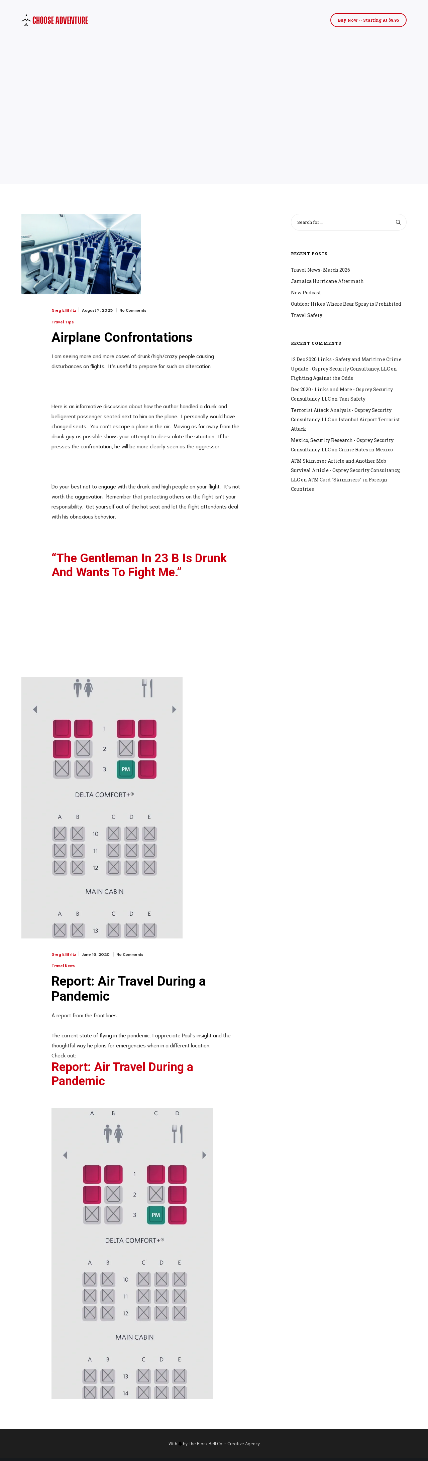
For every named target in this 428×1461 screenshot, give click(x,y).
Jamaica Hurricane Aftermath (327, 281)
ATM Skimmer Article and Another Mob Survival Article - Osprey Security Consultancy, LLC (345, 470)
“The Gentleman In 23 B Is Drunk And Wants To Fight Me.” (139, 567)
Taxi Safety (352, 399)
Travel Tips (62, 321)
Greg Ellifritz (63, 310)
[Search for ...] (349, 222)
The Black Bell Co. (206, 1446)
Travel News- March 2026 (320, 270)
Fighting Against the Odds (322, 378)
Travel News (63, 966)
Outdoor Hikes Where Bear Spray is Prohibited (346, 304)
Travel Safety (306, 315)
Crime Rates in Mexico (366, 449)
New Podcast (306, 292)
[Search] (398, 222)
